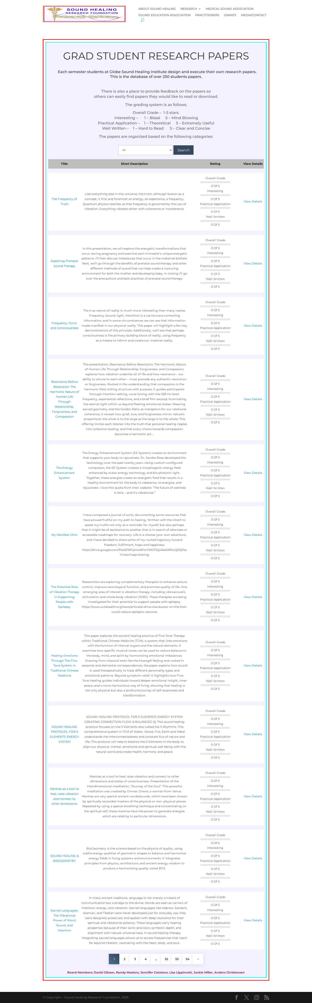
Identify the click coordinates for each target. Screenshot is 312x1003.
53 (177, 959)
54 (187, 959)
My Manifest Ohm (64, 535)
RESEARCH (189, 9)
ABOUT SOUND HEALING (157, 9)
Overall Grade (215, 178)
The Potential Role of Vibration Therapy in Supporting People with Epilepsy (64, 597)
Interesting (215, 191)
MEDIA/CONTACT (253, 15)
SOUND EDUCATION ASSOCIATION (164, 15)
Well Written (215, 217)
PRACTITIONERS (207, 15)
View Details (253, 201)
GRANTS (230, 15)
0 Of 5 (215, 186)
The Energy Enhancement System (64, 473)
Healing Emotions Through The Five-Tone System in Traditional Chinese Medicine (64, 665)
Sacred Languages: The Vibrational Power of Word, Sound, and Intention (64, 920)
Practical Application (215, 204)
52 (166, 959)
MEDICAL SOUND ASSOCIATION (230, 9)
